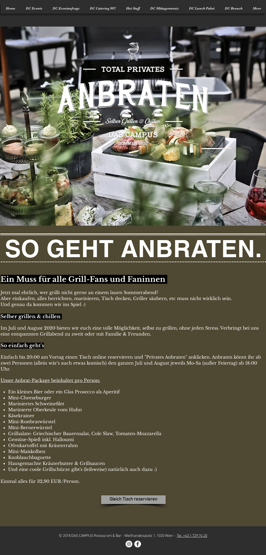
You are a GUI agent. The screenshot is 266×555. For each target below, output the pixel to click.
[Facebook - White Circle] (137, 544)
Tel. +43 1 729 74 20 (192, 536)
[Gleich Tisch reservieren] (133, 499)
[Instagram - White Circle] (129, 544)
